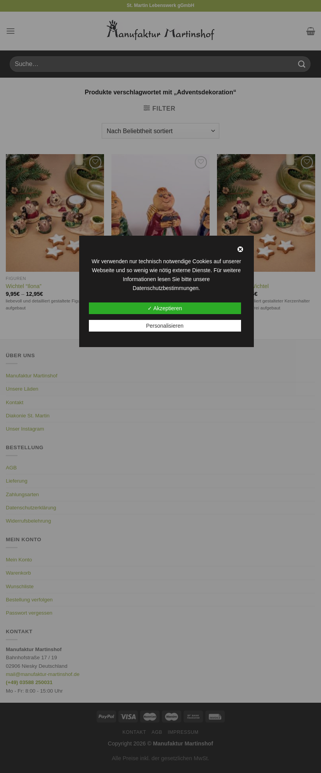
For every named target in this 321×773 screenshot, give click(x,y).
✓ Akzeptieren (164, 308)
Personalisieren (165, 326)
